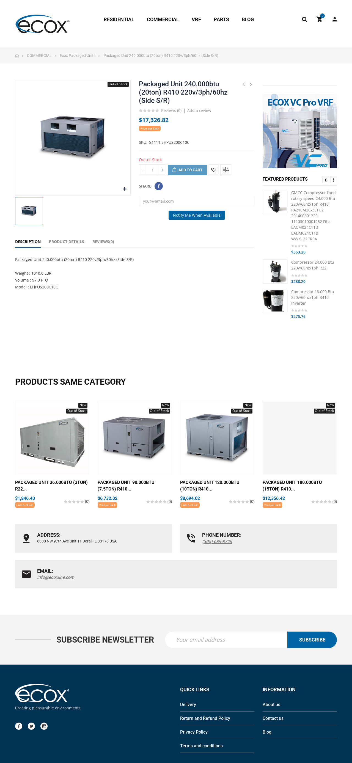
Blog (267, 702)
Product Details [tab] (66, 241)
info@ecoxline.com (275, 541)
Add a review (199, 110)
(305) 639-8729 (162, 541)
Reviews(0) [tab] (103, 241)
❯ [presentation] (333, 179)
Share (159, 186)
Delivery (188, 674)
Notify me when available (197, 215)
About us (271, 674)
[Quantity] (152, 169)
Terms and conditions (201, 715)
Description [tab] (28, 241)
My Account (334, 19)
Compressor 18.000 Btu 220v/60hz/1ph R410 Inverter (312, 297)
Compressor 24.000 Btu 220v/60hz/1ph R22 (312, 265)
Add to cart (187, 170)
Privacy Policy (194, 702)
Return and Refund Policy (205, 688)
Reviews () (171, 111)
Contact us (273, 688)
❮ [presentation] (325, 179)
